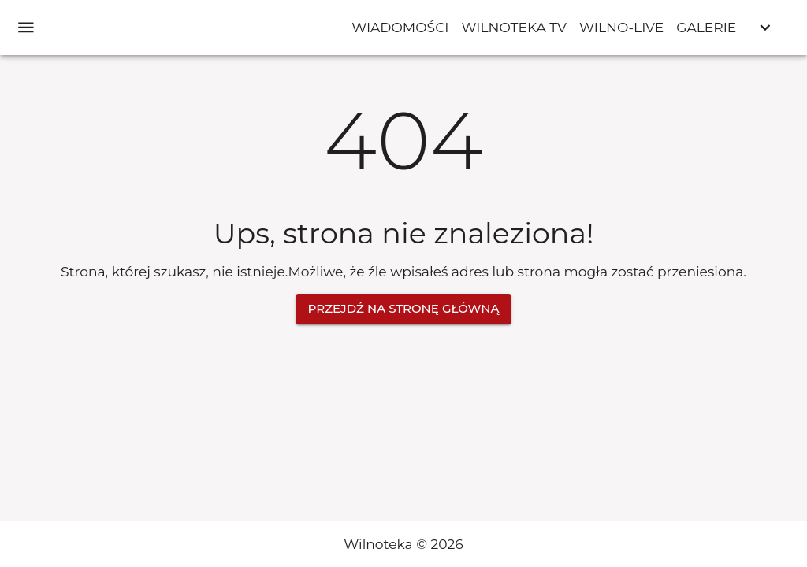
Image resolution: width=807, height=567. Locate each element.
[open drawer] (26, 27)
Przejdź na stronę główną (404, 309)
